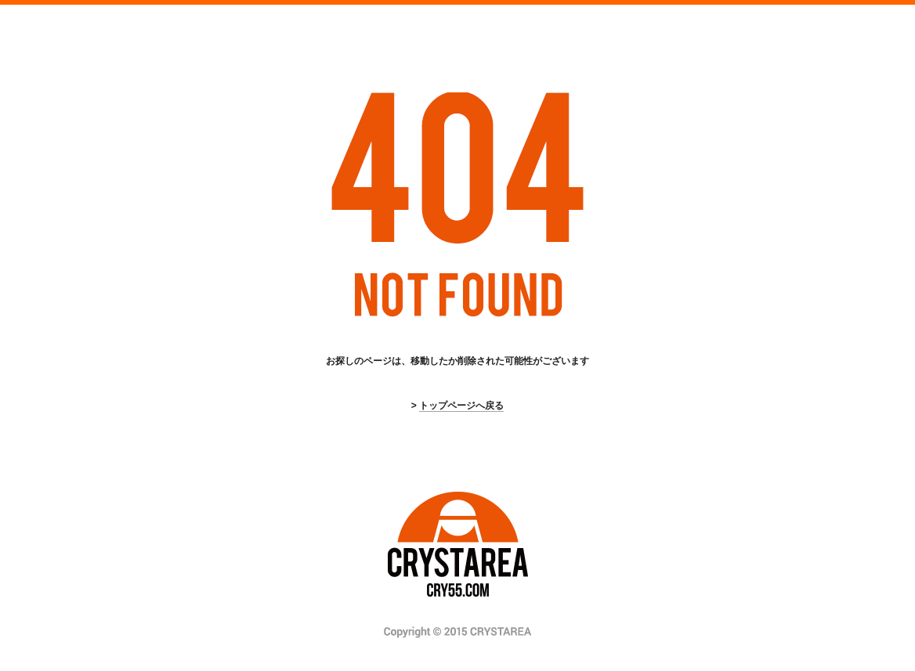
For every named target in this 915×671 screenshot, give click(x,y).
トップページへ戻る (461, 405)
